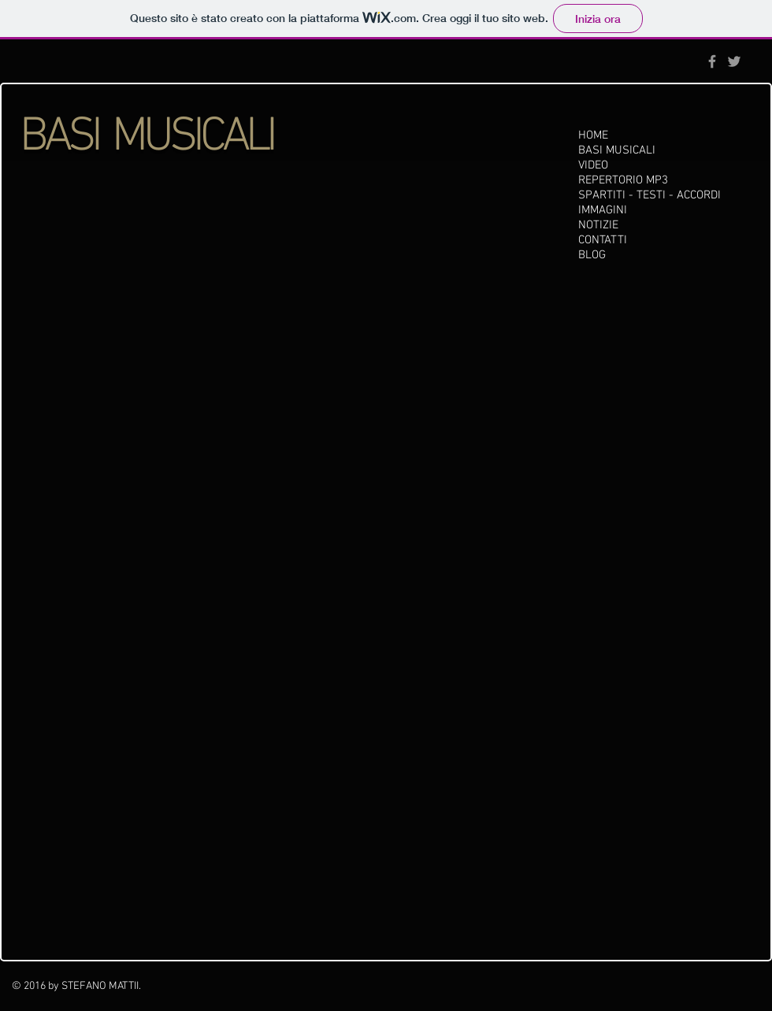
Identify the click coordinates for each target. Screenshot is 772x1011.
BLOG (592, 255)
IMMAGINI (602, 210)
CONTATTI (602, 240)
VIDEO (593, 165)
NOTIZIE (598, 225)
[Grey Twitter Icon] (734, 61)
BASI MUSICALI (616, 150)
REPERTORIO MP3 (623, 180)
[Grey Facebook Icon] (712, 61)
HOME (593, 135)
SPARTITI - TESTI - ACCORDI (649, 195)
